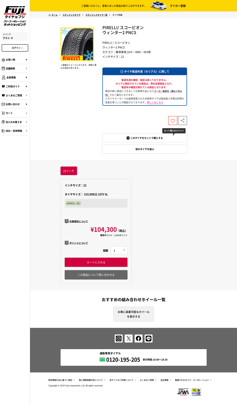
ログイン (18, 47)
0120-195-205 (123, 360)
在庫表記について (76, 221)
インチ (68, 171)
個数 (105, 251)
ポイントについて (76, 243)
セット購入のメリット (174, 130)
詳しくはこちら (155, 102)
